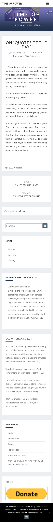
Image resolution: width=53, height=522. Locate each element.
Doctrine (12, 255)
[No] (49, 512)
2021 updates (15, 167)
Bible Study (13, 438)
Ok (26, 517)
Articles (11, 249)
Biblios (11, 432)
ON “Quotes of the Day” (19, 286)
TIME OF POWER (12, 3)
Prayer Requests (15, 449)
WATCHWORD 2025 (17, 455)
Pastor (11, 444)
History (11, 260)
